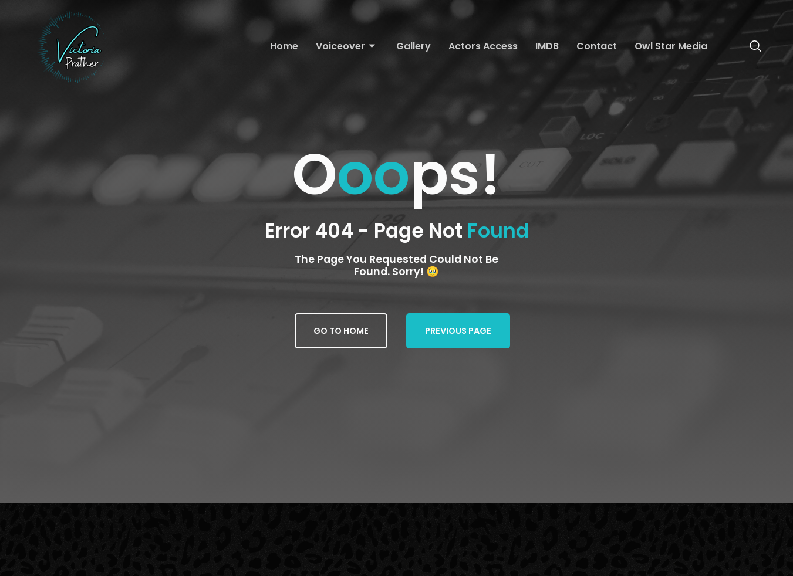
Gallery (413, 46)
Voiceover (345, 46)
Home (284, 46)
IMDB (547, 46)
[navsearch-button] (749, 47)
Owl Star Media (671, 46)
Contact (596, 46)
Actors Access (483, 46)
